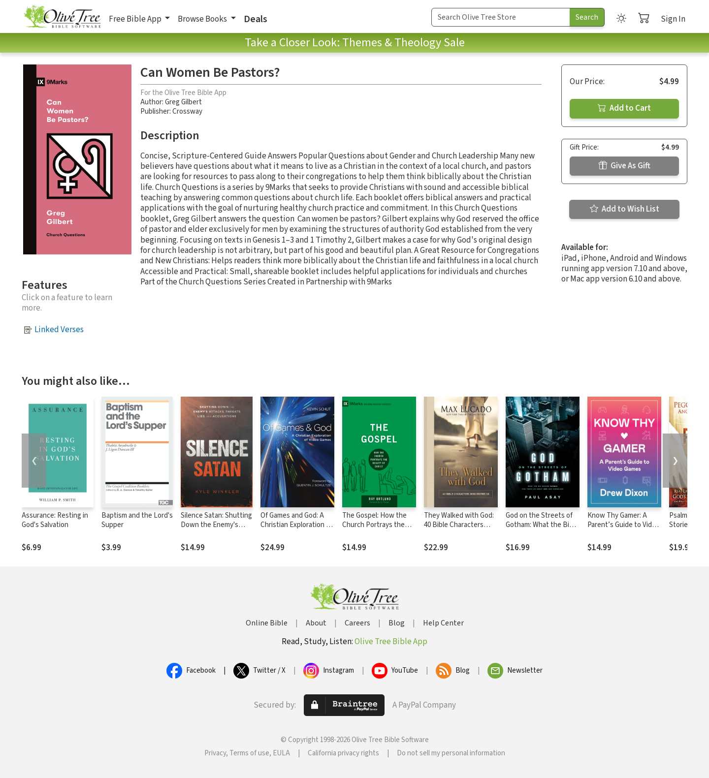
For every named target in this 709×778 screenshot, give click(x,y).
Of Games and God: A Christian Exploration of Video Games (296, 524)
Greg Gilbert (183, 102)
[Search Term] (500, 17)
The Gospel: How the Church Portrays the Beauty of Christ (374, 524)
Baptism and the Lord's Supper (137, 520)
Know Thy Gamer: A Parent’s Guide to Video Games (623, 524)
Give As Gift (624, 166)
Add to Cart (624, 108)
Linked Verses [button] (59, 330)
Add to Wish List (624, 209)
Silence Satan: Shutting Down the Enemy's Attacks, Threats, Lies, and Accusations (216, 529)
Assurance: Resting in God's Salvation (55, 520)
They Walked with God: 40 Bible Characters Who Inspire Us (459, 524)
